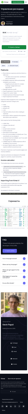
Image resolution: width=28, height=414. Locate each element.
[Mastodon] (23, 406)
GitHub (14, 351)
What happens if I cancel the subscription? (10, 276)
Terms (21, 402)
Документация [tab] (13, 65)
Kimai (4, 2)
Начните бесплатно (18, 2)
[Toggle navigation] (26, 2)
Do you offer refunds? (8, 283)
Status (3, 410)
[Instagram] (15, 406)
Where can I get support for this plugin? (11, 270)
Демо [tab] (3, 65)
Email (14, 347)
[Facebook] (19, 406)
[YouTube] (6, 406)
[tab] (21, 60)
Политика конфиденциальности (10, 402)
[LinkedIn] (10, 406)
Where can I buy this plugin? (10, 264)
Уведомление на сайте (7, 399)
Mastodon (14, 358)
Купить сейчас (14, 47)
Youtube (14, 364)
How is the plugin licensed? (10, 258)
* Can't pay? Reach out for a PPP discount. (15, 54)
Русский (13, 391)
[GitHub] (2, 406)
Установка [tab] (15, 62)
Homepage (14, 343)
